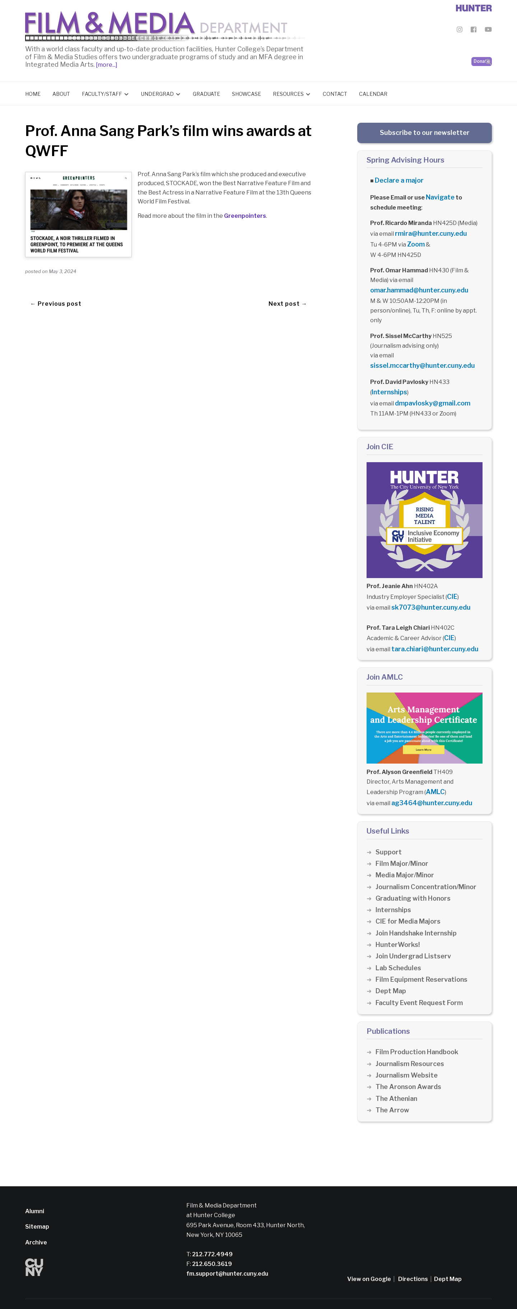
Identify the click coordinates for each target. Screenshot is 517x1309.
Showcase (246, 92)
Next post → (288, 288)
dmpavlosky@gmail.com (428, 392)
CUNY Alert (222, 1294)
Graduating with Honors (415, 878)
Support (389, 832)
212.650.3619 (211, 1244)
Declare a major (397, 178)
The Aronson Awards (410, 1067)
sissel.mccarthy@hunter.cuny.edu (417, 357)
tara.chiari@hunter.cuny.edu (431, 632)
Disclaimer (156, 1294)
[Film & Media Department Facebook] (473, 30)
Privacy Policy (189, 1294)
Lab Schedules (399, 948)
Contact (335, 92)
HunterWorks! (399, 925)
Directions (413, 1259)
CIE (451, 584)
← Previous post (55, 288)
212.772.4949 (212, 1234)
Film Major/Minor (404, 843)
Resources (288, 92)
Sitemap (37, 1207)
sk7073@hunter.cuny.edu (427, 593)
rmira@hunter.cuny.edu (427, 228)
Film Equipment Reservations (424, 959)
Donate (482, 43)
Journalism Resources (412, 1044)
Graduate (206, 92)
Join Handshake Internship (418, 913)
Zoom (415, 238)
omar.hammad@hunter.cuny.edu (415, 283)
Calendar (373, 92)
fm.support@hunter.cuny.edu (227, 1254)
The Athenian (398, 1078)
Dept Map (391, 971)
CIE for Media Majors (410, 901)
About (61, 92)
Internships (388, 382)
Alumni (34, 1191)
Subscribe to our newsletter (425, 131)
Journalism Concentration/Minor (429, 867)
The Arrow (393, 1090)
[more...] (106, 63)
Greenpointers (245, 214)
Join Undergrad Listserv (415, 936)
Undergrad (157, 92)
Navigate (439, 193)
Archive (36, 1222)
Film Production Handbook (420, 1032)
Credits (248, 1294)
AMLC (434, 773)
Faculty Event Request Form (422, 983)
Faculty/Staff (102, 92)
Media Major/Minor (407, 855)
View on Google (369, 1259)
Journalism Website (408, 1055)
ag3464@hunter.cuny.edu (428, 783)
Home (33, 92)
